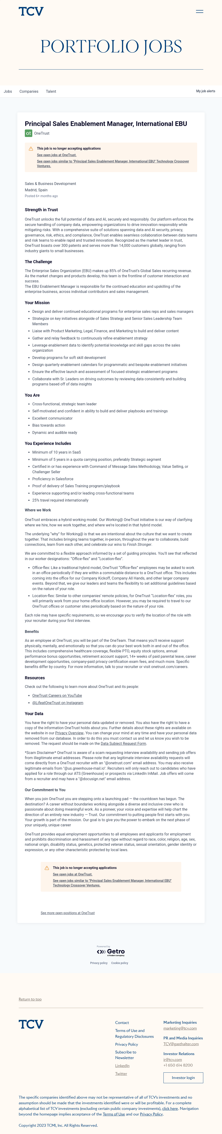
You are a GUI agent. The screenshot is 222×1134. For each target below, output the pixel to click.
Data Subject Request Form (123, 743)
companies (28, 91)
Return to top (30, 999)
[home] (63, 12)
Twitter (121, 1073)
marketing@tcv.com (180, 1028)
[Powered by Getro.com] (111, 951)
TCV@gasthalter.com (181, 1044)
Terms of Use (114, 1114)
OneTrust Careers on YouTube (57, 695)
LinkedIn (122, 1065)
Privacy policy (98, 963)
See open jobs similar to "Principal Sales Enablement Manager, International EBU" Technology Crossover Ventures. (113, 163)
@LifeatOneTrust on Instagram (57, 703)
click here (170, 1108)
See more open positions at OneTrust (68, 913)
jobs (8, 91)
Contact (122, 1022)
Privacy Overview (69, 733)
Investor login (183, 1077)
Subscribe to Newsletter (125, 1055)
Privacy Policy (126, 1044)
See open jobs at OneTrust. (57, 155)
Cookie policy (119, 963)
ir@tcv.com (172, 1059)
